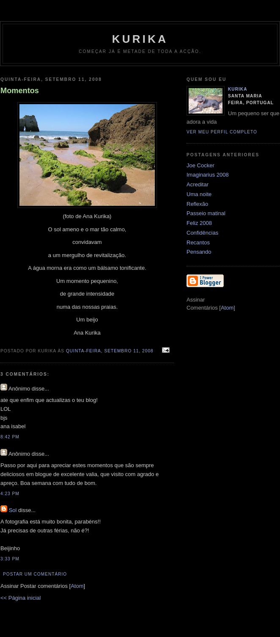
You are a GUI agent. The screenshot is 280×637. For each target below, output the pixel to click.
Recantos (198, 242)
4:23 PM (9, 493)
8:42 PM (9, 437)
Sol (13, 510)
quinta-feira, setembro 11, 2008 (110, 351)
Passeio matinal (206, 213)
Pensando (199, 252)
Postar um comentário (35, 574)
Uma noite (199, 194)
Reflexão (197, 204)
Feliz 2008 (199, 223)
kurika (140, 39)
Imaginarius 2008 (208, 175)
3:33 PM (9, 559)
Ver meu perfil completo (222, 132)
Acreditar (198, 184)
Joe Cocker (200, 165)
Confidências (202, 233)
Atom (77, 586)
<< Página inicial (20, 598)
